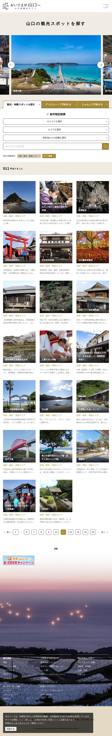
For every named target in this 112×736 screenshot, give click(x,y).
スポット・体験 (9, 666)
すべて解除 (47, 156)
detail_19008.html (56, 203)
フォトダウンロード (48, 682)
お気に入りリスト (10, 695)
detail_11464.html (92, 203)
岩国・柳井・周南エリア (27, 156)
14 (85, 532)
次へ (103, 532)
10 (56, 532)
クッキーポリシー (19, 723)
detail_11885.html (56, 302)
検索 (104, 146)
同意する (11, 729)
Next (100, 65)
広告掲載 (44, 678)
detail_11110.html (19, 253)
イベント (7, 678)
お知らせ (7, 699)
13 (78, 532)
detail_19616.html (56, 352)
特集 (5, 662)
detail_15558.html (56, 402)
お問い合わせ (46, 695)
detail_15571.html (19, 203)
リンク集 (44, 670)
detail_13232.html (92, 302)
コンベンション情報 (86, 662)
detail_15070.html (19, 302)
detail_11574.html (19, 352)
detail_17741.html (92, 253)
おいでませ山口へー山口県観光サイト (19, 4)
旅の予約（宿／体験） (12, 686)
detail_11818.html (56, 253)
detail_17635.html (19, 501)
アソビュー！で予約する (58, 104)
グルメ (6, 674)
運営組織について (48, 662)
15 (93, 532)
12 (71, 532)
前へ (9, 532)
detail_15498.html (19, 452)
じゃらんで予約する (92, 104)
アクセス (7, 691)
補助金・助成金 (84, 666)
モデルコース (8, 670)
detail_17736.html (92, 452)
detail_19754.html (92, 352)
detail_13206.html (19, 402)
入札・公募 (82, 670)
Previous (11, 65)
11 (63, 532)
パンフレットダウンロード (51, 691)
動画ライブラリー (48, 686)
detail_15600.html (92, 402)
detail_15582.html (56, 501)
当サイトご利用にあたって (51, 666)
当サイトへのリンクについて (52, 674)
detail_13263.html (56, 452)
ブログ (6, 682)
